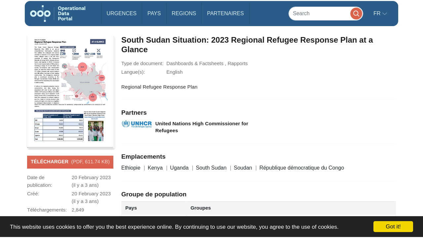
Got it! (393, 226)
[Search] (325, 13)
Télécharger (70, 162)
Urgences (122, 13)
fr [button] (377, 13)
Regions (184, 13)
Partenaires (225, 13)
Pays (154, 13)
